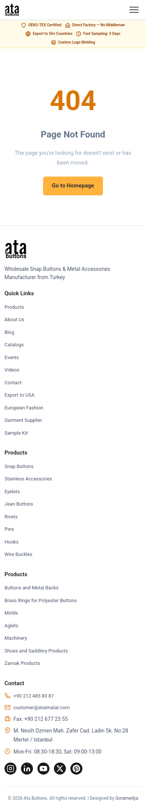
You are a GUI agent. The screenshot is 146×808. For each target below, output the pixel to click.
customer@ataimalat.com (41, 707)
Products (14, 307)
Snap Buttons (18, 466)
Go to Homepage (73, 185)
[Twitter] (60, 769)
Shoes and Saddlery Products (36, 651)
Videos (11, 370)
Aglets (11, 625)
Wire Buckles (18, 554)
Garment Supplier (23, 420)
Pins (9, 529)
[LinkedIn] (27, 769)
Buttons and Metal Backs (31, 588)
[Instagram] (10, 769)
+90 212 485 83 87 (33, 696)
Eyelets (12, 491)
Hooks (11, 542)
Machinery (15, 638)
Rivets (11, 517)
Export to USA (19, 395)
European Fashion (23, 408)
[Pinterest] (76, 769)
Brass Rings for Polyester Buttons (40, 600)
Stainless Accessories (28, 479)
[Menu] (134, 10)
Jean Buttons (18, 504)
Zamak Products (22, 663)
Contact (12, 382)
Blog (9, 332)
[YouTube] (43, 769)
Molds (11, 613)
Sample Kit (16, 433)
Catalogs (14, 344)
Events (11, 357)
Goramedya (126, 798)
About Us (14, 319)
